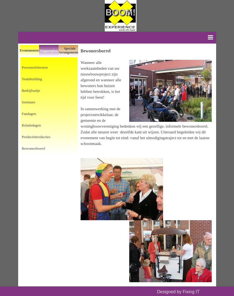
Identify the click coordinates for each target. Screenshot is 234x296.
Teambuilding (32, 79)
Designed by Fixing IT (178, 291)
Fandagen (29, 114)
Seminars (28, 102)
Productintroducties (36, 137)
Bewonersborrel (33, 148)
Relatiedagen (31, 125)
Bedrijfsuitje (31, 90)
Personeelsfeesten (35, 67)
